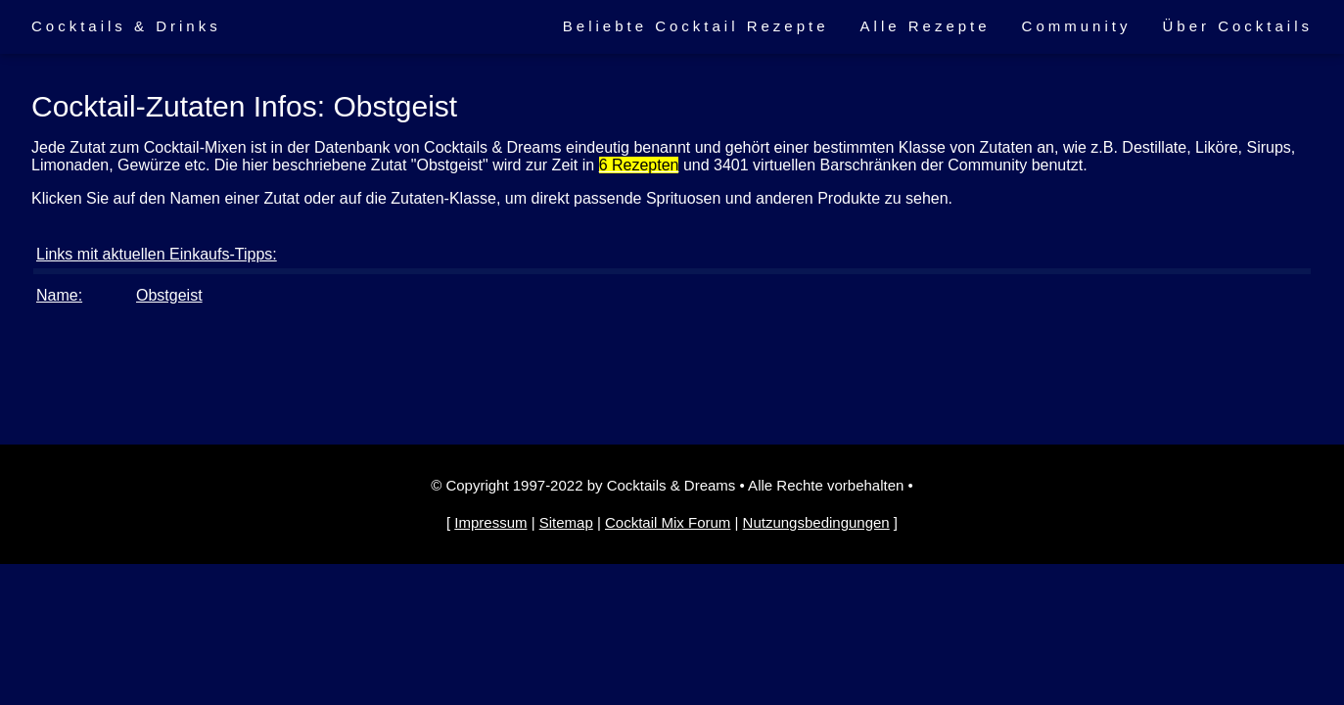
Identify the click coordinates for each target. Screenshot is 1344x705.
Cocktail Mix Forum (667, 522)
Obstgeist (169, 295)
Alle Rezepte (925, 26)
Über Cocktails (1237, 26)
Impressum (490, 522)
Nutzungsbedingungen (816, 522)
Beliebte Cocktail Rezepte (696, 26)
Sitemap (566, 522)
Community (1077, 26)
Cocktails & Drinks (126, 26)
